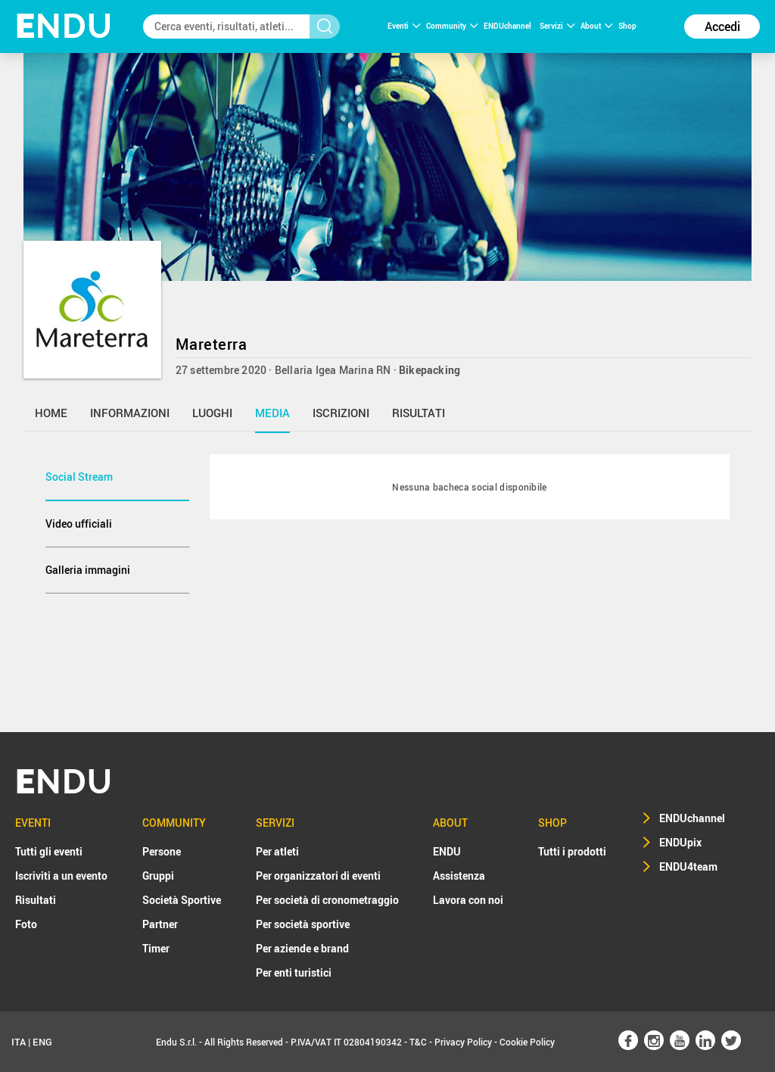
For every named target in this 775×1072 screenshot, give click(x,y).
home (51, 412)
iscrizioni (341, 412)
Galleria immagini (87, 569)
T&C (418, 1042)
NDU (64, 26)
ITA (18, 1042)
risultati (418, 412)
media (272, 412)
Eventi (404, 25)
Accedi (722, 26)
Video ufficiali (78, 523)
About (596, 25)
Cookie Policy (527, 1042)
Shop (627, 25)
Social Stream (79, 476)
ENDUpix (680, 842)
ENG (42, 1042)
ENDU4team (688, 866)
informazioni (130, 412)
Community (452, 25)
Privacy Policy (463, 1042)
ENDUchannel (508, 25)
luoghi (212, 412)
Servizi (557, 25)
